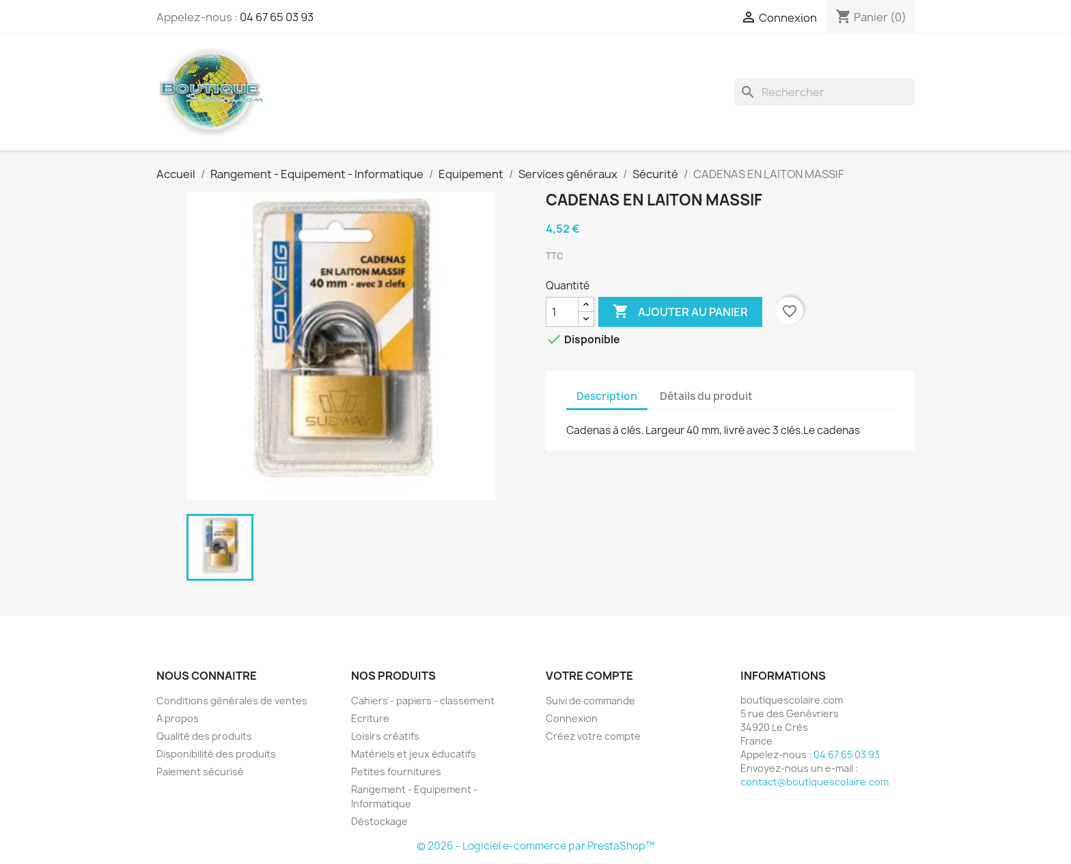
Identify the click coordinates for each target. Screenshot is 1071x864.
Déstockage (379, 821)
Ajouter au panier (680, 312)
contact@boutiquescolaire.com (814, 781)
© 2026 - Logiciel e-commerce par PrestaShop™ (536, 846)
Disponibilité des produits (216, 753)
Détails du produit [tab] (706, 396)
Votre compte (589, 675)
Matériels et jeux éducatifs (413, 753)
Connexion (572, 718)
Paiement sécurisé (200, 771)
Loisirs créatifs (385, 736)
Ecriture (370, 718)
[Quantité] (562, 312)
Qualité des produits (204, 736)
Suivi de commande (590, 700)
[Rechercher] (824, 92)
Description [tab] (606, 396)
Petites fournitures (396, 771)
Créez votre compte (593, 736)
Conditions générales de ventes (231, 700)
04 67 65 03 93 (277, 17)
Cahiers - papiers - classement (423, 700)
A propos (177, 718)
